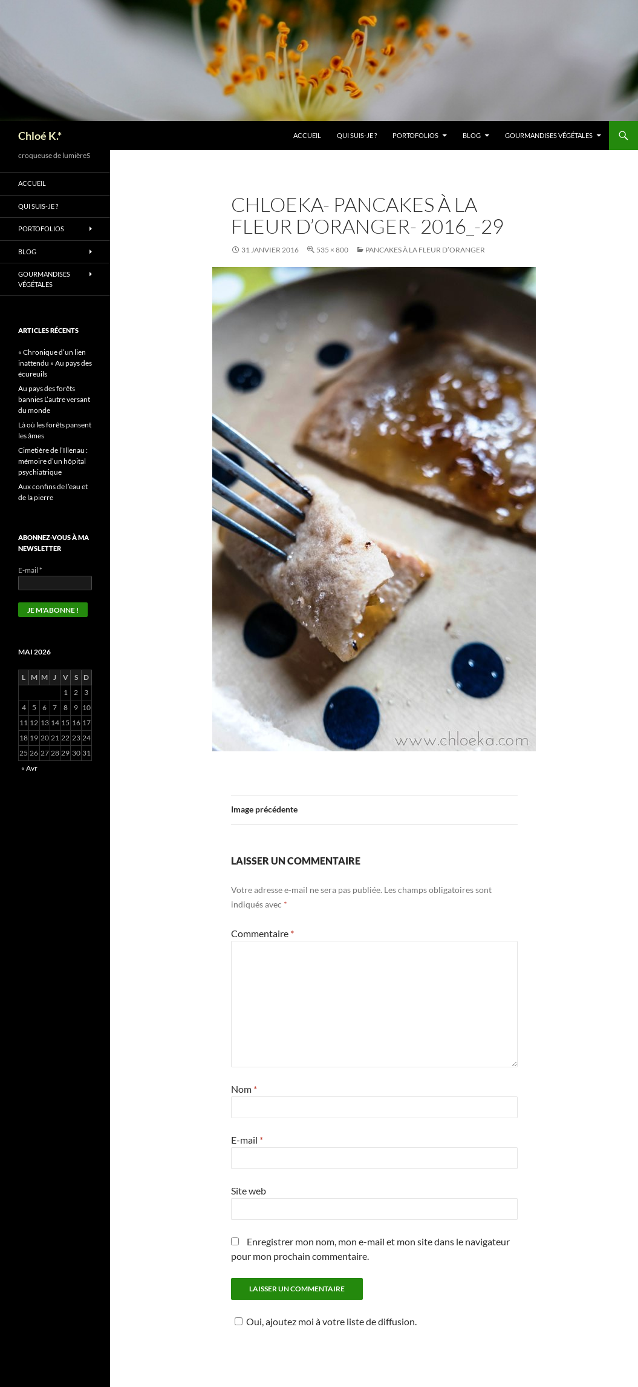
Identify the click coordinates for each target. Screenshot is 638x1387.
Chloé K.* (40, 135)
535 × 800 (332, 249)
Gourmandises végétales (549, 135)
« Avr (29, 768)
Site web (248, 1190)
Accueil (307, 135)
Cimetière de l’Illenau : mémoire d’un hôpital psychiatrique (53, 461)
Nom (244, 1089)
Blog (472, 135)
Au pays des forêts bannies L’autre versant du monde (54, 399)
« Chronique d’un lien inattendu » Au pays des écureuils (55, 363)
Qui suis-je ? (357, 135)
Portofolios (415, 135)
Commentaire (262, 933)
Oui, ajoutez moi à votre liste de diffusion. (324, 1321)
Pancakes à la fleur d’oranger (425, 249)
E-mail (247, 1139)
